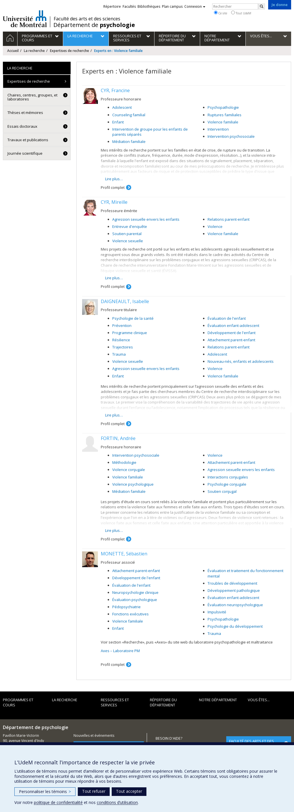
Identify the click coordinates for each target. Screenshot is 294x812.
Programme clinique (129, 332)
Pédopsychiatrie (126, 606)
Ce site (220, 13)
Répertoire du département (163, 702)
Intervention (218, 129)
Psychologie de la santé (133, 318)
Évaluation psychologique (134, 599)
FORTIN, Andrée (118, 438)
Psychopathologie (223, 107)
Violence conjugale (128, 469)
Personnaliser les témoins (45, 791)
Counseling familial (128, 114)
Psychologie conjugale (227, 484)
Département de (94, 25)
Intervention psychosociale (231, 136)
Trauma (119, 354)
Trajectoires (122, 347)
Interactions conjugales (228, 477)
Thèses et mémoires (25, 112)
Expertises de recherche (69, 50)
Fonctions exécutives (130, 614)
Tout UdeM (241, 13)
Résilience (121, 339)
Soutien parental (127, 233)
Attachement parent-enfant (231, 339)
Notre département (218, 699)
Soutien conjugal (222, 491)
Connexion (194, 6)
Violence (215, 226)
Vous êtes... (259, 699)
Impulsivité (217, 612)
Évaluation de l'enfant (227, 318)
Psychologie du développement (235, 626)
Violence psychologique (133, 484)
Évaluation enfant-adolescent (233, 325)
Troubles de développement (232, 583)
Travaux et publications (27, 139)
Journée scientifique (24, 153)
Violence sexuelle (127, 240)
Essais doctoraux (22, 126)
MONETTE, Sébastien (124, 554)
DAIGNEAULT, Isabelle (125, 301)
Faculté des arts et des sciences (87, 18)
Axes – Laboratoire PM (120, 650)
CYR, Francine (115, 90)
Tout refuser (93, 791)
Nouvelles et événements (94, 735)
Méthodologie (124, 462)
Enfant (118, 122)
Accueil (13, 50)
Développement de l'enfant (232, 332)
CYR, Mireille (114, 202)
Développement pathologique (234, 590)
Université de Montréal (25, 18)
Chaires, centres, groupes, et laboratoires (32, 97)
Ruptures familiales (224, 114)
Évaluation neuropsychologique (235, 604)
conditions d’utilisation (117, 802)
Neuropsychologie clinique (135, 592)
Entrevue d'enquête (129, 226)
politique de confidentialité (58, 802)
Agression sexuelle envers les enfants (145, 219)
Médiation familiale (129, 141)
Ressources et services (115, 702)
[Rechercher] (261, 6)
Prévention (121, 325)
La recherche (34, 50)
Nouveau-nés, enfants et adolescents (241, 361)
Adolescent (122, 107)
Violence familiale (223, 122)
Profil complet (113, 187)
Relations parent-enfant (228, 219)
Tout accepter (129, 791)
